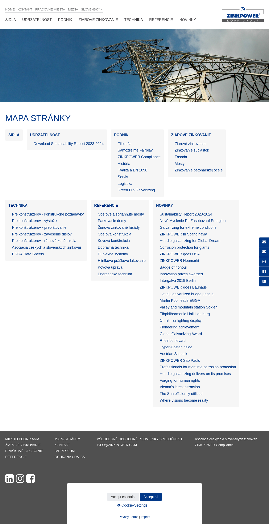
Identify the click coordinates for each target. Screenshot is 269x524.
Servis (123, 177)
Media (73, 9)
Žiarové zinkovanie (98, 20)
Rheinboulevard (173, 340)
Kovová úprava (110, 267)
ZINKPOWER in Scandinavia (183, 234)
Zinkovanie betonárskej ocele (199, 170)
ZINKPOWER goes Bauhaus (183, 287)
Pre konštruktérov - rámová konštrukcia (44, 241)
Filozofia (125, 144)
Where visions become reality (184, 400)
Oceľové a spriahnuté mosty (121, 214)
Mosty (180, 164)
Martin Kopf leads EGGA (180, 300)
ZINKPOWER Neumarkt (179, 261)
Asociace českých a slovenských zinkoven (226, 439)
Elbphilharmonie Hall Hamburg (185, 314)
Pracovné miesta (50, 9)
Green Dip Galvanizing (136, 190)
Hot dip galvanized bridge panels (186, 294)
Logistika (125, 184)
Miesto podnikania (22, 439)
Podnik (65, 20)
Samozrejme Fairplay (135, 150)
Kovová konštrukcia (114, 241)
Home (10, 9)
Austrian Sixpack (173, 354)
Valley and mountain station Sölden (189, 307)
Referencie (161, 20)
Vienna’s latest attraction (180, 387)
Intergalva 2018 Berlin (178, 280)
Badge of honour (173, 267)
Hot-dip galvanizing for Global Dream (190, 241)
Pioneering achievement (179, 327)
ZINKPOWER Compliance (139, 157)
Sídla (10, 20)
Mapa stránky (67, 439)
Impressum (64, 451)
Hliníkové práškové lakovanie (122, 261)
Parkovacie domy (112, 221)
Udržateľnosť (37, 20)
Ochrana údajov (69, 457)
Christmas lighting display (181, 320)
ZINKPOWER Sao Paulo (180, 360)
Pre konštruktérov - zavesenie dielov (42, 234)
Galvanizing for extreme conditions (188, 227)
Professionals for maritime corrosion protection (198, 367)
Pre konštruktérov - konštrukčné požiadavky (48, 214)
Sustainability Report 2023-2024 (186, 214)
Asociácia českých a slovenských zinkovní (46, 247)
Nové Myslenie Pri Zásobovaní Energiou (193, 221)
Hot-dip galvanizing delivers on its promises (195, 374)
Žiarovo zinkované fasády (119, 227)
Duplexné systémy (113, 254)
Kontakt (25, 9)
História (124, 164)
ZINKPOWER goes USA (180, 254)
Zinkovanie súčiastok (192, 150)
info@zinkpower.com (117, 445)
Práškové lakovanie (24, 451)
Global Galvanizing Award (181, 334)
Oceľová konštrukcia (114, 234)
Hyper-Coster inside (176, 347)
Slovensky (90, 9)
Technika (133, 20)
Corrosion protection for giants (184, 247)
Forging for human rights (180, 380)
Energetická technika (115, 274)
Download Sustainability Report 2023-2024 (69, 144)
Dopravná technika (113, 247)
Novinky (187, 20)
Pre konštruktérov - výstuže (34, 221)
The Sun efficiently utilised (181, 394)
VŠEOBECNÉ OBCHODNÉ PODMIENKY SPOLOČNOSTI (140, 439)
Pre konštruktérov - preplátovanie (39, 227)
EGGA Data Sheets (28, 254)
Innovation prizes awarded (181, 274)
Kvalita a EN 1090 (132, 170)
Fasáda (181, 157)
